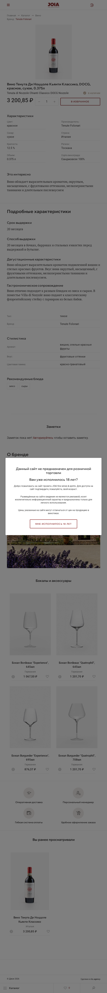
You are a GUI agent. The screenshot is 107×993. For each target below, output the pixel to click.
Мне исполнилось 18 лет (53, 524)
